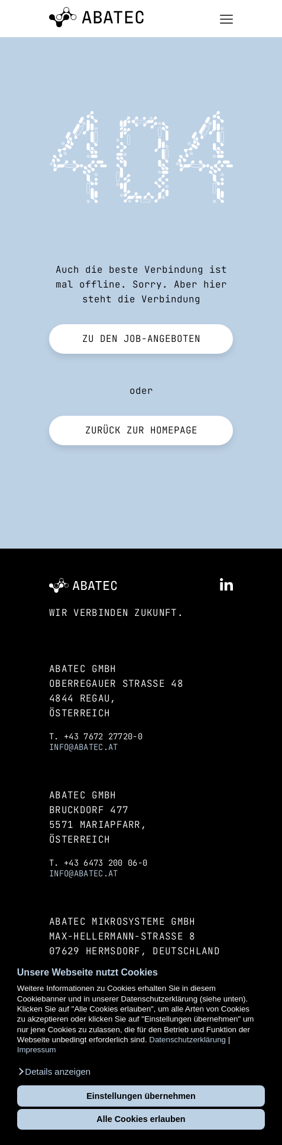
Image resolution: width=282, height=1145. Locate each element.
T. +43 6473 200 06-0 (98, 862)
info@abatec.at (83, 747)
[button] (53, 1072)
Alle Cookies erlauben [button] (140, 1119)
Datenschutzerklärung (187, 1039)
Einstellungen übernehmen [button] (141, 1096)
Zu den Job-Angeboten (141, 338)
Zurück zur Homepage (141, 430)
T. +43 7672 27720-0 (95, 736)
